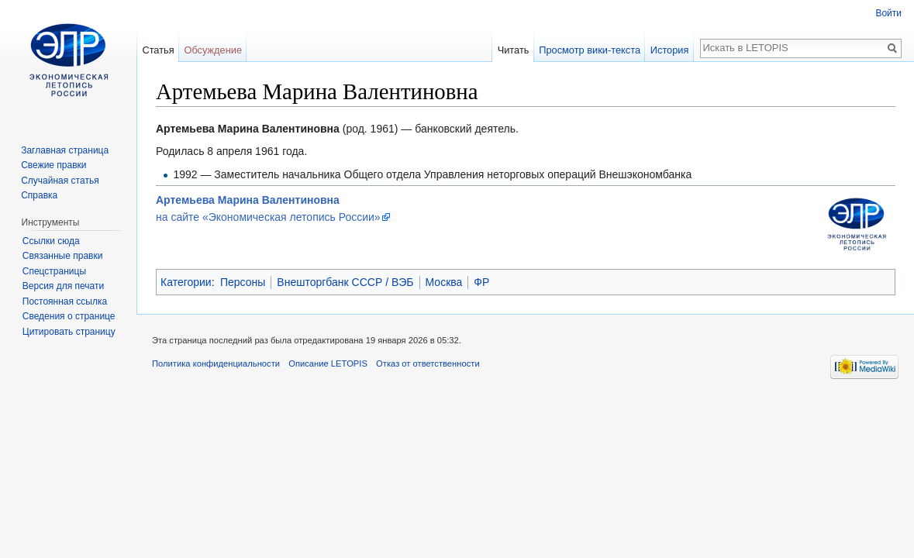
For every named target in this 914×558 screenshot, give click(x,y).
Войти (888, 13)
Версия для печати (63, 286)
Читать (513, 50)
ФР (481, 282)
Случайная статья (59, 180)
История (669, 50)
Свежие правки (53, 165)
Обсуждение (213, 50)
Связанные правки (62, 255)
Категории (186, 282)
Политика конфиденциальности (216, 363)
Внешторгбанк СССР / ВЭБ (345, 282)
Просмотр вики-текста (589, 50)
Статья (158, 50)
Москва (444, 282)
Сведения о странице (69, 316)
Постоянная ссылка (64, 301)
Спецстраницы (54, 271)
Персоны (242, 282)
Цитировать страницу (69, 331)
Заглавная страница (65, 150)
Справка (39, 195)
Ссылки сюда (51, 241)
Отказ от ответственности (428, 363)
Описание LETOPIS (327, 363)
